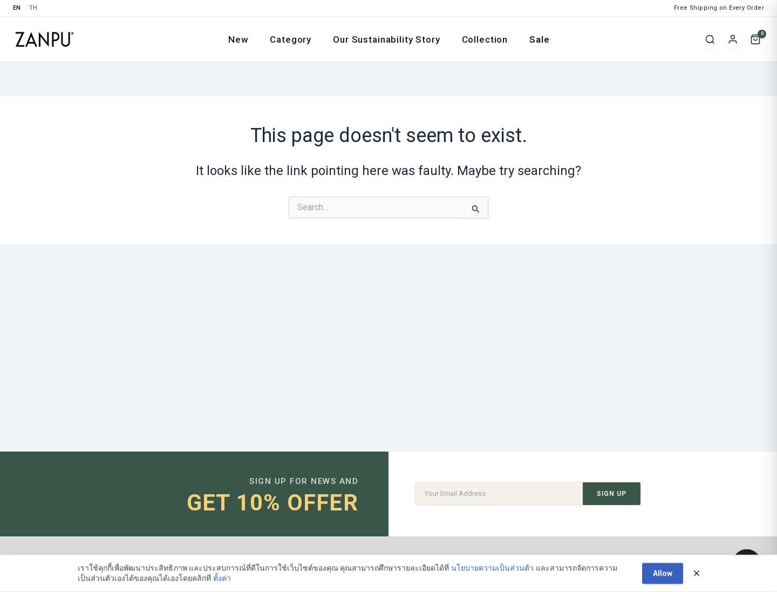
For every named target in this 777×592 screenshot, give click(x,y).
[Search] (710, 39)
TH (33, 7)
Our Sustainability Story (386, 39)
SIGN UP (611, 493)
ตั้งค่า (222, 582)
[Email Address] (499, 493)
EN (17, 7)
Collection (485, 39)
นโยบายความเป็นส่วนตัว (492, 572)
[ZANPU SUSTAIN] (44, 39)
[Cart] (755, 39)
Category (290, 39)
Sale (539, 39)
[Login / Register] (732, 39)
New (238, 39)
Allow (662, 577)
